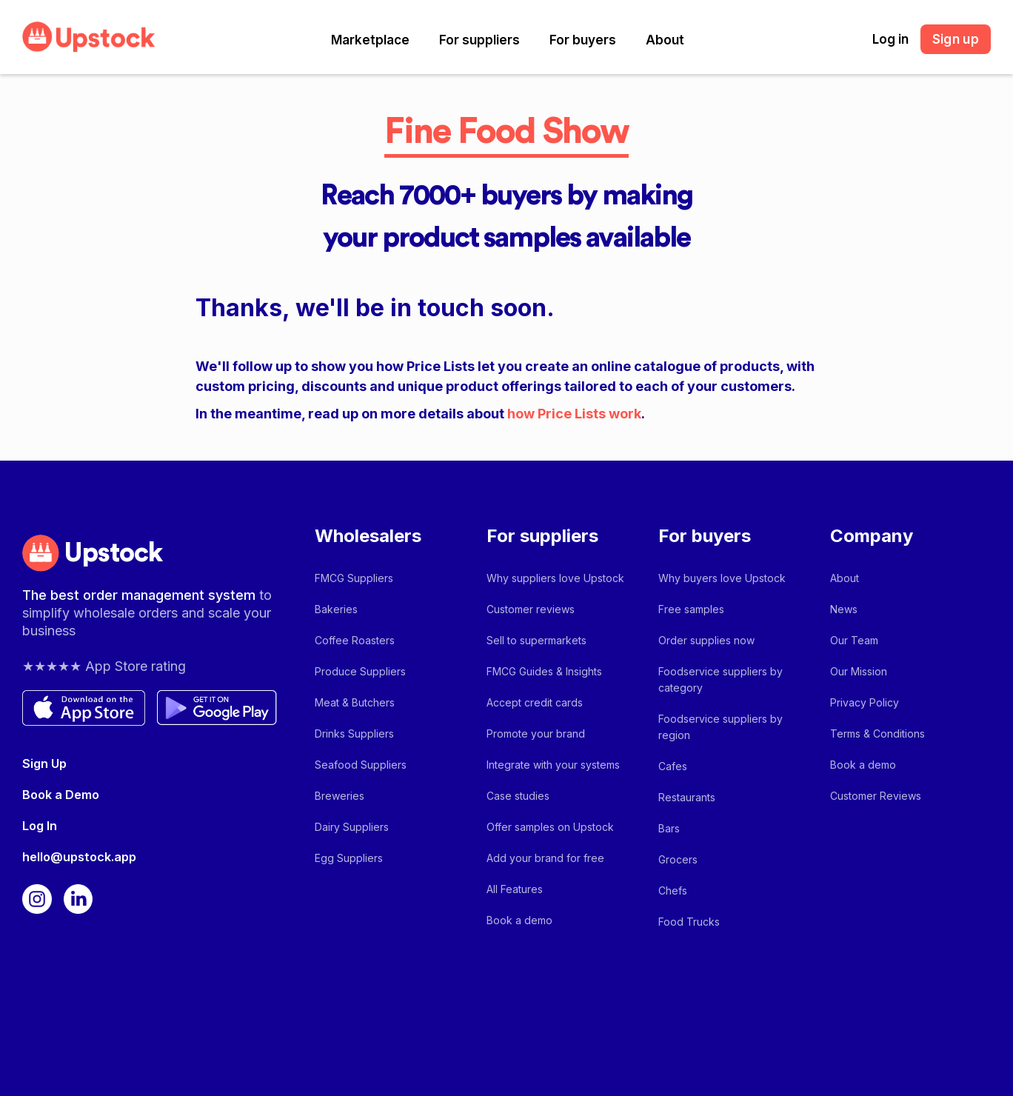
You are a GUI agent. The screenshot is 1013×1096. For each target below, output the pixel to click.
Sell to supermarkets (536, 640)
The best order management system (140, 595)
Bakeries (336, 609)
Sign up (955, 39)
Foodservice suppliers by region (720, 726)
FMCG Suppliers (354, 578)
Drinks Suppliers (354, 733)
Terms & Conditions (877, 733)
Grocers (678, 859)
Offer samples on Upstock (550, 827)
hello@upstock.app (79, 856)
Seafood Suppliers (361, 764)
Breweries (339, 795)
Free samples (691, 609)
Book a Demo (60, 794)
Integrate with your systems (553, 764)
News (843, 609)
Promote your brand (536, 733)
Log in (890, 39)
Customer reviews (531, 609)
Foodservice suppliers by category (720, 679)
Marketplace (370, 40)
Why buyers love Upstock (722, 578)
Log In (39, 825)
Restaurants (686, 797)
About (665, 40)
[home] (89, 36)
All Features (515, 889)
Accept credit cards (535, 702)
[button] (370, 40)
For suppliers (479, 40)
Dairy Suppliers (352, 827)
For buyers (582, 40)
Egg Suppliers (349, 858)
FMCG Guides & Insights (544, 671)
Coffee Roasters (355, 640)
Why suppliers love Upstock (555, 578)
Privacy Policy (864, 702)
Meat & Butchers (355, 702)
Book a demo (519, 920)
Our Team (854, 640)
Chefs (672, 890)
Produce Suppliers (360, 671)
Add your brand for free (545, 858)
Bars (669, 828)
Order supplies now (706, 640)
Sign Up (44, 763)
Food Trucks (689, 921)
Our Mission (858, 671)
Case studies (518, 795)
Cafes (672, 766)
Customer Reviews (875, 795)
